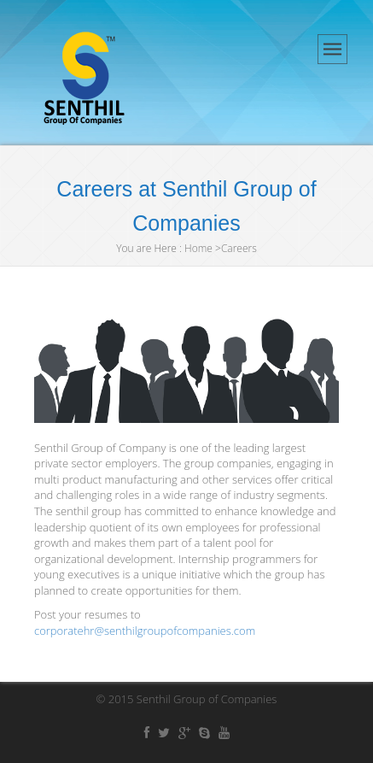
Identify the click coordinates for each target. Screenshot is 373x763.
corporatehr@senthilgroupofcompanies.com (144, 630)
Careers (239, 248)
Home (198, 248)
